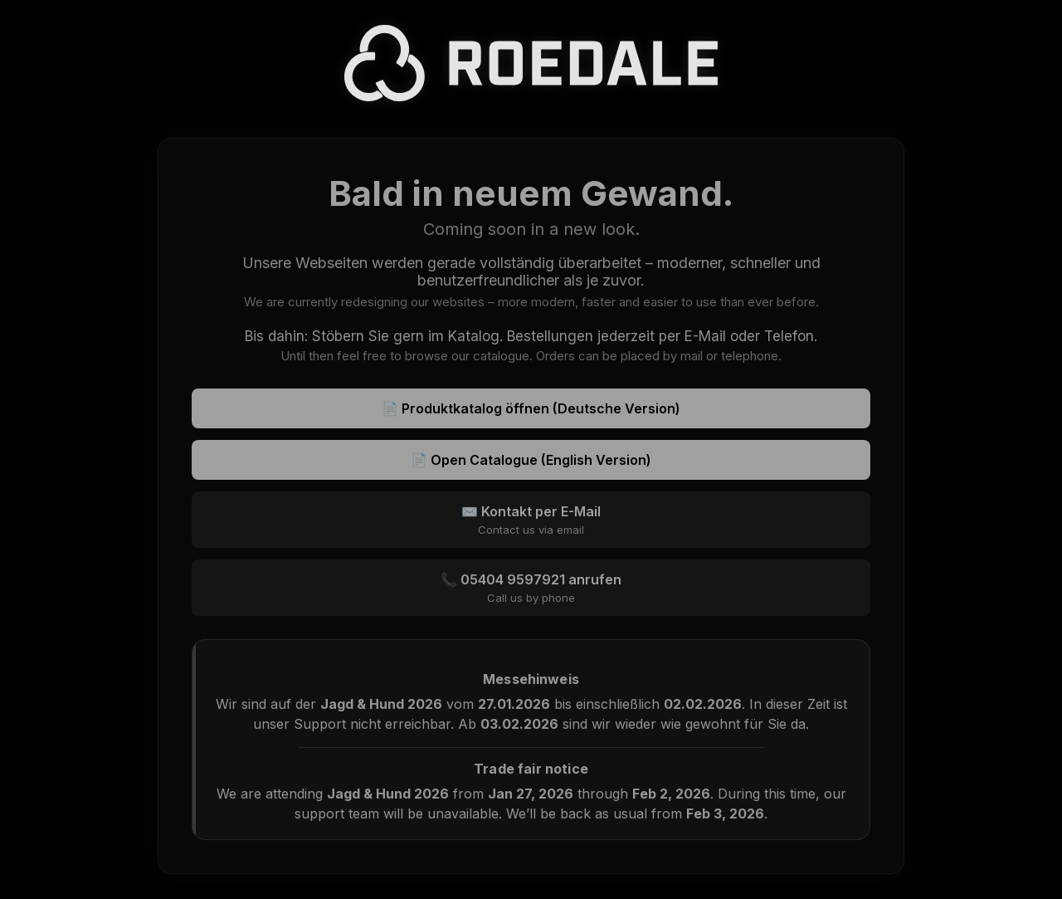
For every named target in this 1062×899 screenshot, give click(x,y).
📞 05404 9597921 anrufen (531, 587)
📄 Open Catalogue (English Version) (531, 460)
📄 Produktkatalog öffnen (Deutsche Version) (531, 408)
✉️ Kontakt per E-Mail (531, 519)
